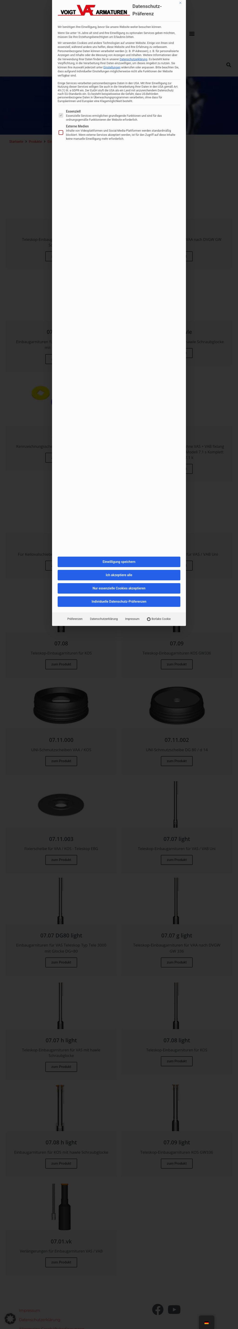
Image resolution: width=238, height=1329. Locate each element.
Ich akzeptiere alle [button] (119, 315)
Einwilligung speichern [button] (118, 302)
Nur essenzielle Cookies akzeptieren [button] (119, 328)
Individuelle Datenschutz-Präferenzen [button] (119, 341)
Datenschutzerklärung (104, 359)
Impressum (132, 359)
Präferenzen (75, 359)
